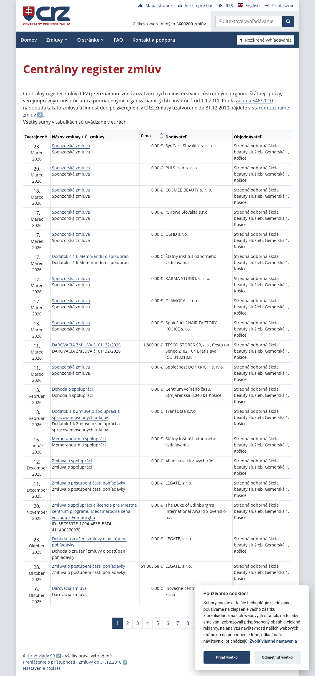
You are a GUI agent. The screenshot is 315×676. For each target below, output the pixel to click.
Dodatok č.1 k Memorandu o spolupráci (90, 256)
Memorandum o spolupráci (79, 438)
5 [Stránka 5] (157, 623)
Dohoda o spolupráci (72, 389)
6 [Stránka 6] (167, 623)
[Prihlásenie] (279, 5)
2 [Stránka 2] (127, 623)
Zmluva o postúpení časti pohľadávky (88, 483)
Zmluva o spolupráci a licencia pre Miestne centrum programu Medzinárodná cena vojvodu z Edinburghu (94, 511)
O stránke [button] (88, 40)
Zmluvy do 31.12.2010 (100, 662)
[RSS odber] (225, 5)
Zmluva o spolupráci (72, 461)
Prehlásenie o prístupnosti (49, 662)
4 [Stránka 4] (147, 623)
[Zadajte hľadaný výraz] (249, 21)
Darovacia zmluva (69, 588)
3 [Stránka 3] (137, 623)
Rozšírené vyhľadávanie (265, 40)
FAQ (118, 40)
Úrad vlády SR (41, 656)
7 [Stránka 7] (177, 623)
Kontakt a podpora (153, 40)
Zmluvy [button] (54, 40)
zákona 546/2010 (254, 100)
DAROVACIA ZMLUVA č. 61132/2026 (86, 345)
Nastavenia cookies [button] (42, 668)
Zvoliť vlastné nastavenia (273, 641)
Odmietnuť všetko (277, 657)
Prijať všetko (227, 657)
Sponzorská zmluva (71, 145)
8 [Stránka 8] (187, 623)
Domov (29, 40)
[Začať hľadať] (288, 21)
